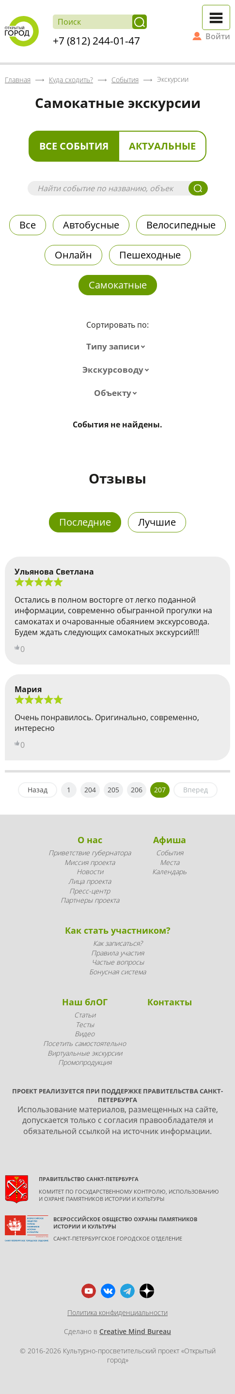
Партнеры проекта (90, 900)
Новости (90, 871)
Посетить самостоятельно (84, 1043)
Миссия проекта (89, 862)
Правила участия (117, 952)
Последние (85, 522)
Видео (84, 1033)
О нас (90, 840)
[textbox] (117, 346)
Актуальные (162, 145)
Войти (217, 36)
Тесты (85, 1024)
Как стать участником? (118, 930)
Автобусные (91, 224)
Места (169, 862)
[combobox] (117, 346)
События (169, 852)
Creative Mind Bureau (135, 1331)
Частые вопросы (118, 962)
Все (27, 224)
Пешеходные (150, 254)
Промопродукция (84, 1062)
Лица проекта (89, 881)
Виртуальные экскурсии (84, 1053)
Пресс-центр (89, 890)
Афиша (169, 840)
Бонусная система (117, 971)
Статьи (84, 1014)
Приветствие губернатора (89, 852)
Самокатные (118, 284)
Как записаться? (117, 943)
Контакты (169, 1002)
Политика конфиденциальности (117, 1312)
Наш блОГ (85, 1002)
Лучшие (157, 522)
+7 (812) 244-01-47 (96, 40)
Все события (74, 145)
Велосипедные (181, 224)
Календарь (169, 871)
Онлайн (73, 254)
